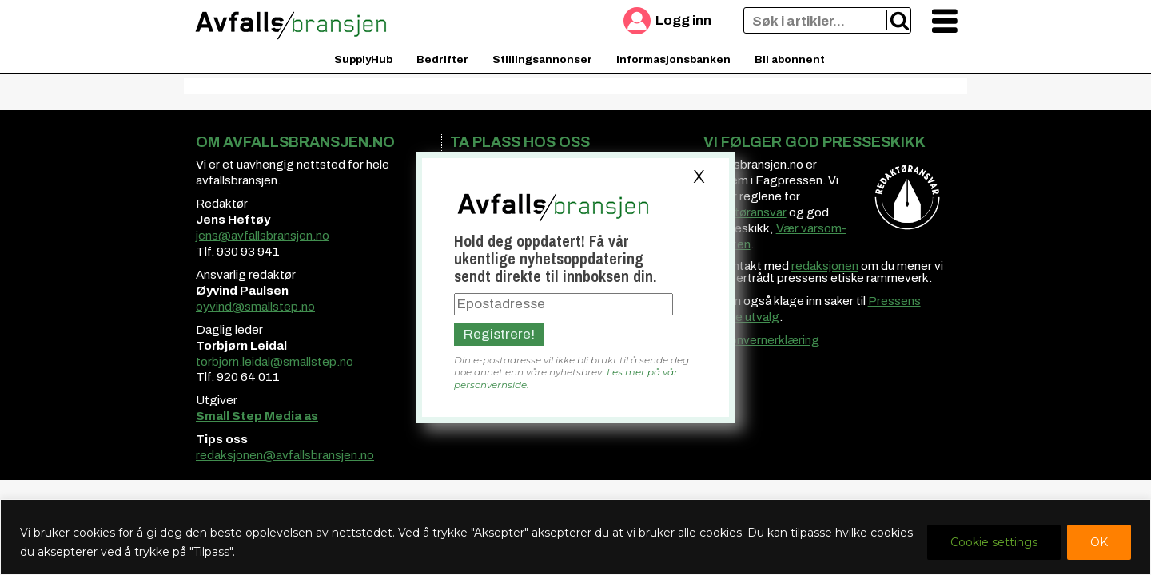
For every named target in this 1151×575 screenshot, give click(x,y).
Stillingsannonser (542, 59)
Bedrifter (442, 59)
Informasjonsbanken (673, 59)
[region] (575, 537)
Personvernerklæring (761, 340)
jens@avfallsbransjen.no (262, 235)
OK (1099, 542)
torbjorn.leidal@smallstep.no (274, 361)
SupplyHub (363, 59)
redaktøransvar (745, 212)
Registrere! (499, 334)
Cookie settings (993, 542)
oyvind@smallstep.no (255, 306)
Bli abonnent (790, 59)
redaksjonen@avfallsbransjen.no (285, 455)
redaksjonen (824, 266)
